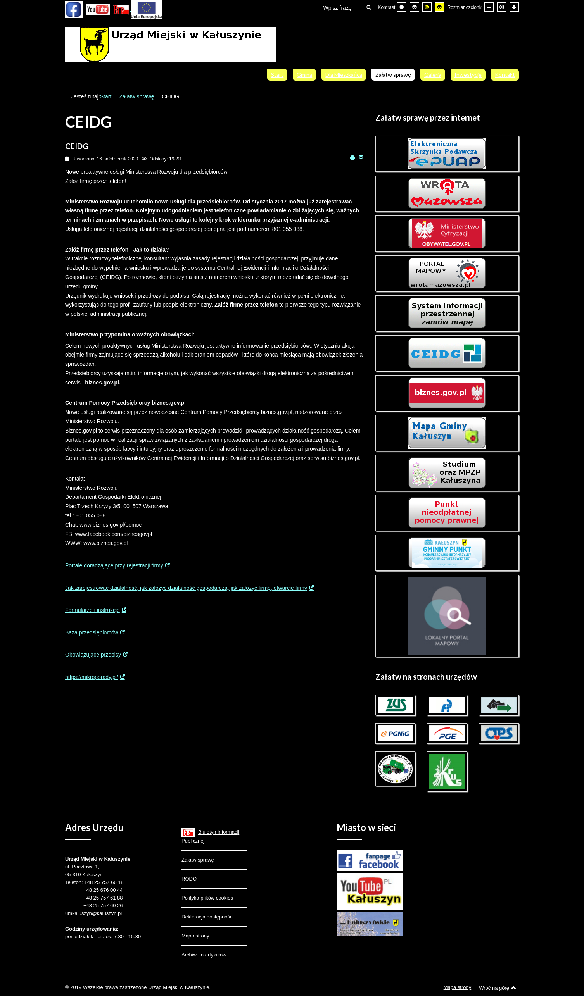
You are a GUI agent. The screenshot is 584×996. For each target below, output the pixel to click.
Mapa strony (195, 936)
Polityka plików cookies (207, 898)
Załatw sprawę (136, 96)
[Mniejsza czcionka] (489, 7)
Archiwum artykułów (203, 955)
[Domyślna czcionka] (501, 7)
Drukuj (352, 157)
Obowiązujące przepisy (93, 654)
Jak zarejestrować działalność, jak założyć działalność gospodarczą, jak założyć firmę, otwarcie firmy (186, 588)
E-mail (361, 157)
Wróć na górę (497, 988)
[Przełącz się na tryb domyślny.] (401, 7)
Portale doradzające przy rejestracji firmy (114, 565)
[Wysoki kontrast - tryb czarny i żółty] (427, 7)
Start (106, 96)
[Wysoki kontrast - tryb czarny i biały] (414, 7)
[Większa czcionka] (514, 7)
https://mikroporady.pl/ (91, 677)
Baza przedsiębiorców (91, 632)
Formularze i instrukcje (92, 610)
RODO (189, 879)
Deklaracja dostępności (207, 917)
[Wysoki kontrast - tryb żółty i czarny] (439, 7)
